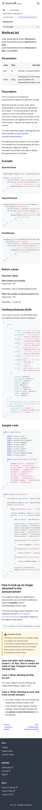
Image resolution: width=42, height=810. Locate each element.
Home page (7, 767)
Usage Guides (7, 751)
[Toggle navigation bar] (3, 3)
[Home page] (4, 10)
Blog (4, 775)
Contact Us (7, 795)
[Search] (38, 3)
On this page (8, 27)
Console (6, 771)
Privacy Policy (8, 791)
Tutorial (5, 747)
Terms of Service (9, 787)
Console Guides (8, 755)
